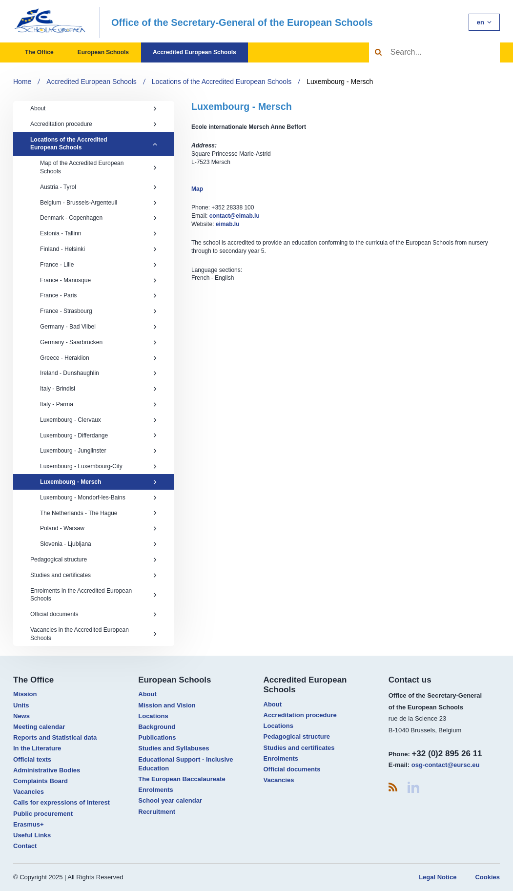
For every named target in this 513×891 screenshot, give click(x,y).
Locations (153, 716)
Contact (25, 846)
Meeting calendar (39, 726)
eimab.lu (228, 224)
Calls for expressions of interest (61, 802)
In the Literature (37, 748)
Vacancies (28, 791)
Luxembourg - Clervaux (98, 419)
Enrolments (155, 789)
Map (197, 189)
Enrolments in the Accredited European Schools (93, 594)
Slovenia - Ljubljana (98, 543)
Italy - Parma (98, 404)
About (93, 108)
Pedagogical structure (93, 559)
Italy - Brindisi (98, 388)
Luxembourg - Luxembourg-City (98, 466)
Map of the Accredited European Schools (98, 167)
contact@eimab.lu (234, 215)
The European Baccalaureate (181, 779)
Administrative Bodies (46, 770)
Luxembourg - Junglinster (98, 450)
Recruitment (156, 811)
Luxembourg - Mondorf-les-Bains (98, 497)
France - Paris (98, 295)
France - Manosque (98, 280)
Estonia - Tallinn (98, 233)
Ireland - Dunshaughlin (98, 373)
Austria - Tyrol (98, 187)
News (21, 716)
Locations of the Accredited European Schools (221, 81)
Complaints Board (40, 781)
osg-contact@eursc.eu (445, 764)
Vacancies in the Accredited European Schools (93, 634)
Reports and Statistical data (55, 737)
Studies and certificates (93, 575)
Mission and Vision (167, 705)
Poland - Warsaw (98, 528)
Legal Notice (437, 877)
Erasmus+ (28, 824)
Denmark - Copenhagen (98, 217)
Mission (25, 694)
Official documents (93, 614)
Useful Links (32, 835)
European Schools (103, 52)
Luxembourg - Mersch (340, 81)
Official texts (32, 759)
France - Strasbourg (98, 311)
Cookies (487, 877)
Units (21, 705)
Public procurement (43, 813)
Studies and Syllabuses (173, 748)
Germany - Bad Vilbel (98, 326)
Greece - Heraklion (98, 357)
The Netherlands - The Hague (98, 513)
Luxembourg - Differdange (98, 435)
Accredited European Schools (194, 52)
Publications (157, 737)
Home (22, 81)
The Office (39, 52)
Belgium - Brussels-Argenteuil (98, 202)
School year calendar (170, 800)
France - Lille (98, 264)
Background (156, 726)
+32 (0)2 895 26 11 (446, 753)
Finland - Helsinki (98, 249)
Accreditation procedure (93, 124)
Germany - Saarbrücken (98, 342)
